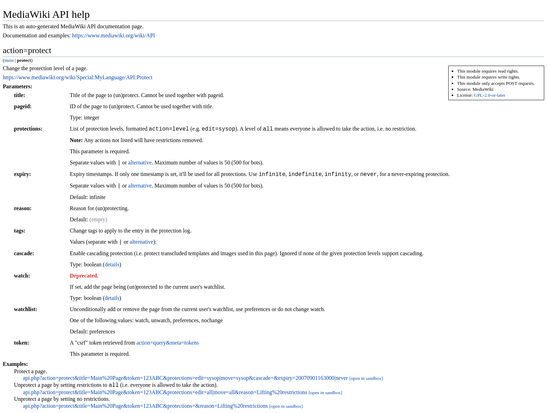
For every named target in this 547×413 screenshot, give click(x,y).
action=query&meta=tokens (167, 343)
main (9, 60)
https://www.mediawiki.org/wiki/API (113, 35)
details (112, 264)
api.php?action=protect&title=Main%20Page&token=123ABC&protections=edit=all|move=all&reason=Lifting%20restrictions (165, 393)
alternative (140, 163)
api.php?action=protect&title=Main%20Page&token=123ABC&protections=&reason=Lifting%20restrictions (145, 407)
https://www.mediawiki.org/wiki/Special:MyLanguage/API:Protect (77, 77)
